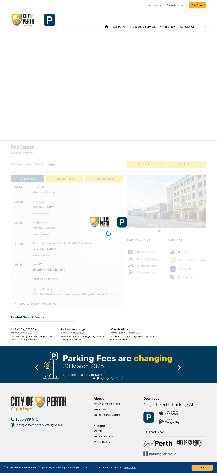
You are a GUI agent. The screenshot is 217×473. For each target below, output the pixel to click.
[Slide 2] (107, 378)
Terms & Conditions (103, 436)
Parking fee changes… (75, 329)
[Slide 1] (102, 378)
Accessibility (155, 5)
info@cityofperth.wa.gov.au (36, 424)
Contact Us (187, 26)
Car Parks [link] (119, 26)
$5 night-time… (120, 329)
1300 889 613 (24, 419)
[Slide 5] (122, 378)
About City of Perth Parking (107, 403)
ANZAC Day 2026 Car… (25, 329)
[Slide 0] (98, 378)
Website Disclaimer (103, 441)
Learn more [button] (130, 467)
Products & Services (143, 26)
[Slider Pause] (94, 378)
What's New (168, 26)
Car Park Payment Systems (107, 414)
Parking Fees (100, 409)
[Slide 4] (117, 378)
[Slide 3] (112, 378)
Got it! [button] (202, 467)
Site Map (98, 430)
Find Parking (198, 5)
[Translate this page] (177, 5)
